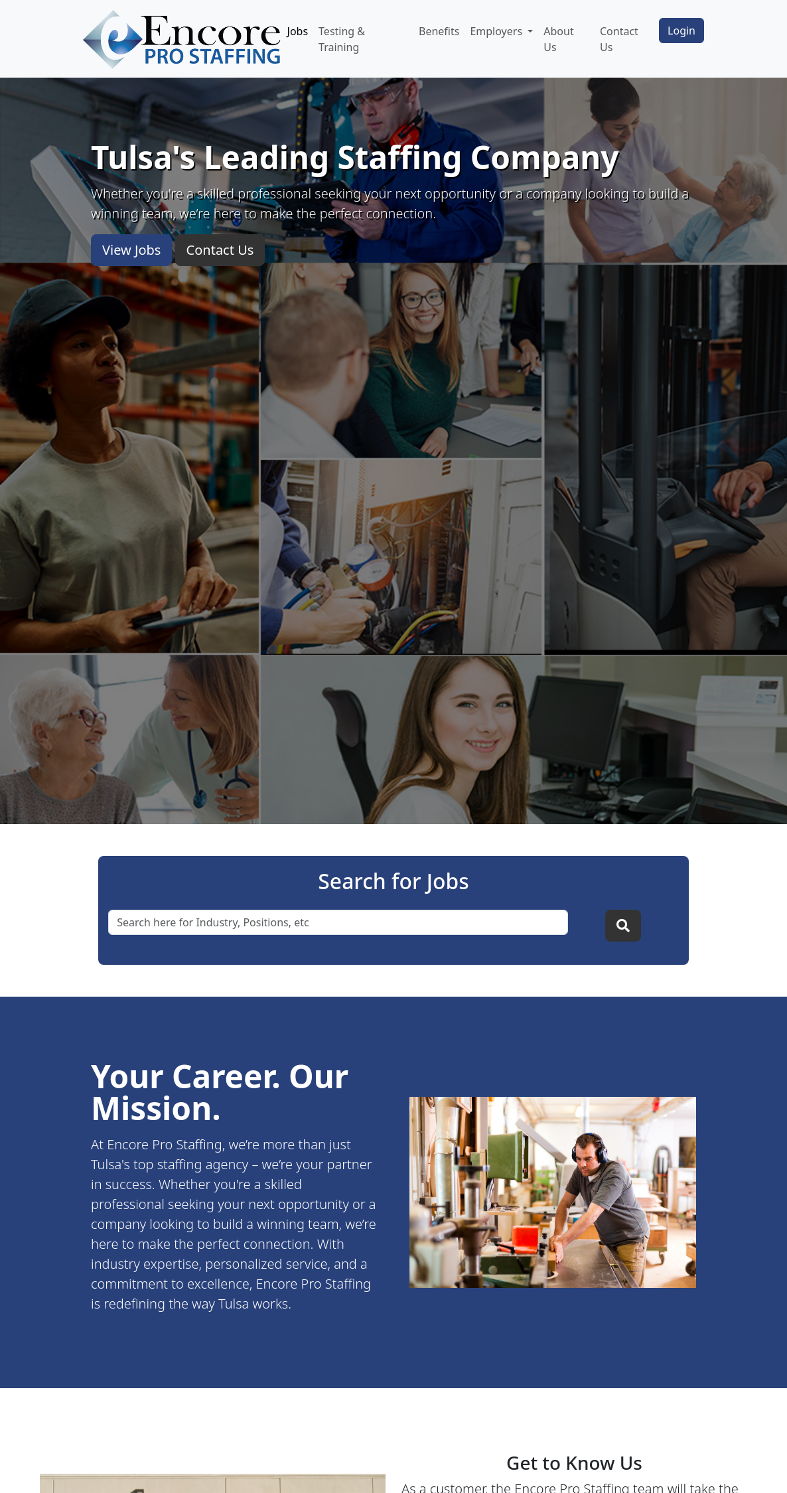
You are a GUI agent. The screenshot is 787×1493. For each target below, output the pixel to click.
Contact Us (619, 39)
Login (681, 30)
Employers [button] (497, 31)
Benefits (439, 31)
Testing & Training (342, 39)
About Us (558, 39)
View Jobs (131, 250)
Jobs (298, 31)
